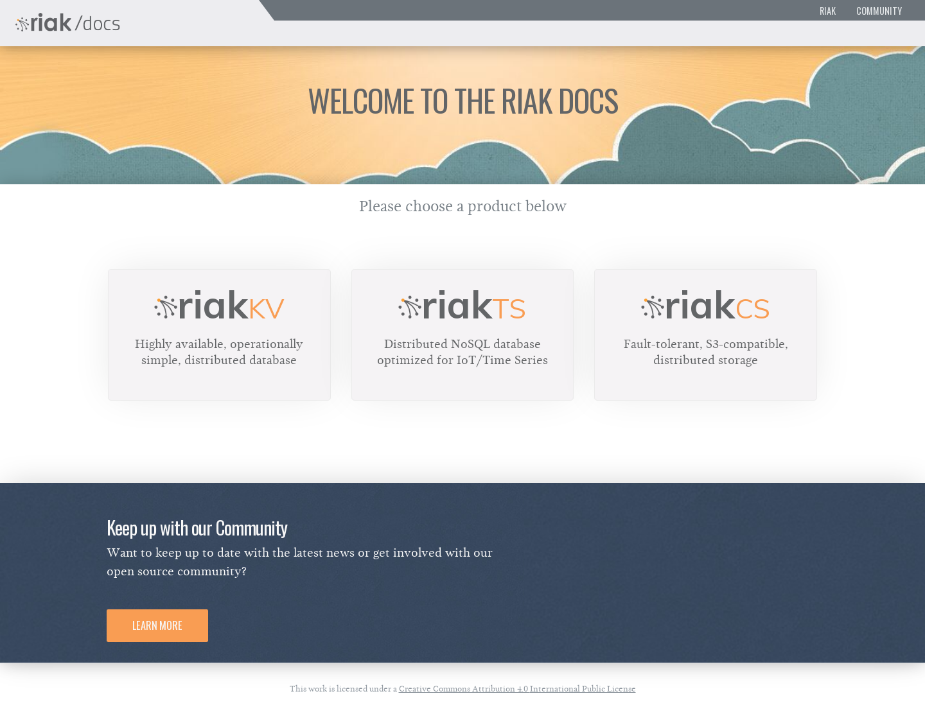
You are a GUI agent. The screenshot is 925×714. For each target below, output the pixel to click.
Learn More (157, 625)
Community (879, 10)
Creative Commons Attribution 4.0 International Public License (517, 688)
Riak (828, 10)
